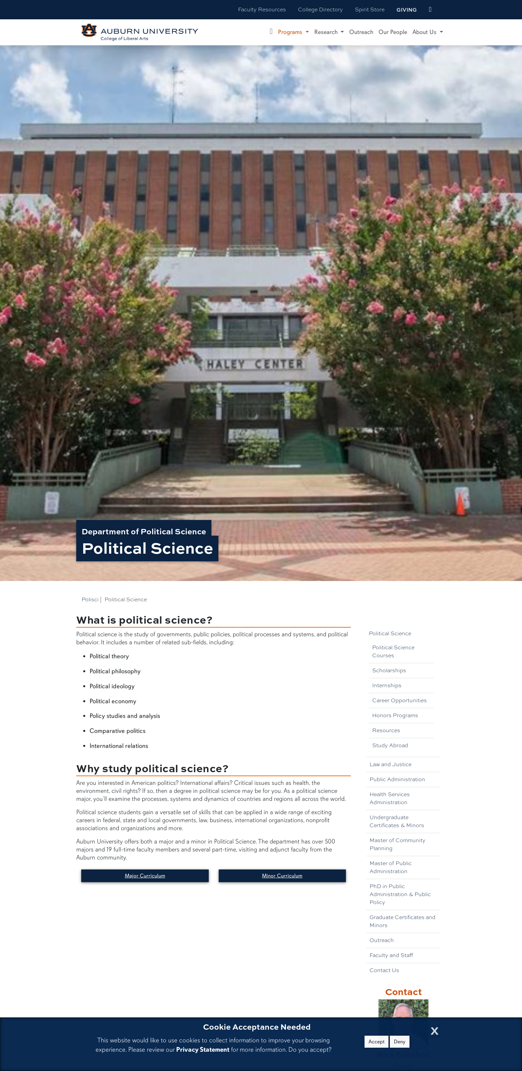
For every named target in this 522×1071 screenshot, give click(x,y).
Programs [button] (291, 32)
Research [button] (326, 32)
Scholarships (389, 670)
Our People (393, 32)
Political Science (390, 633)
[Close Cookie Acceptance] (434, 1029)
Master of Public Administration (391, 867)
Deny (399, 1041)
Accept (377, 1041)
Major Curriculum (145, 875)
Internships (386, 685)
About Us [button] (425, 32)
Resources (386, 730)
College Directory (320, 9)
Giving (406, 9)
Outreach (361, 32)
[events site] (430, 9)
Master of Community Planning (397, 844)
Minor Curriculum (282, 875)
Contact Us (384, 970)
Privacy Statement (202, 1049)
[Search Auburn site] (444, 10)
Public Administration (397, 779)
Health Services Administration (390, 798)
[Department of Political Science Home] (271, 32)
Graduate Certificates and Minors (402, 921)
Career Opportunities (399, 700)
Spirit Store (370, 9)
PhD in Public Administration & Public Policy (400, 894)
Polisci (90, 599)
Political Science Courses (393, 651)
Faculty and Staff (391, 955)
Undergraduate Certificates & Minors (397, 821)
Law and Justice (390, 764)
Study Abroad (390, 745)
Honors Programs (395, 715)
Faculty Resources (262, 9)
